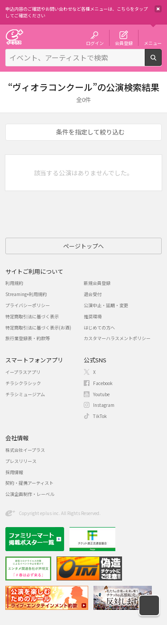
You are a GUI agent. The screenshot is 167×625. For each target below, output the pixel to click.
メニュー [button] (153, 43)
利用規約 (14, 283)
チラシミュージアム (25, 394)
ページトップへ (83, 246)
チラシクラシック (23, 383)
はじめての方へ (99, 327)
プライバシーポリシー (27, 305)
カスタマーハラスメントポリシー (117, 338)
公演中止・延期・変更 (106, 305)
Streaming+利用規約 (26, 294)
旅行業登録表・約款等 (27, 338)
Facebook (103, 383)
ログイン (95, 43)
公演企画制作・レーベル (29, 494)
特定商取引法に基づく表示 (32, 316)
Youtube (101, 394)
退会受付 (93, 294)
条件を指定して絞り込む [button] (90, 131)
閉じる (158, 8)
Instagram (103, 405)
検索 (161, 62)
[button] (149, 605)
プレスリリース (21, 461)
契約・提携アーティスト (29, 482)
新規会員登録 (97, 283)
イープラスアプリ (23, 372)
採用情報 (14, 472)
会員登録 (124, 43)
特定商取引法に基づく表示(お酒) (38, 327)
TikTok (100, 416)
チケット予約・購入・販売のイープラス (14, 37)
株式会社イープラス (25, 449)
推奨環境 (93, 316)
